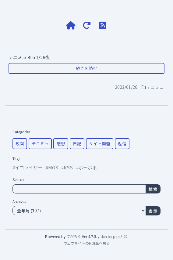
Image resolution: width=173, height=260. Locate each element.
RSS (68, 167)
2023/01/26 (126, 87)
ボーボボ (88, 167)
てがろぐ (73, 236)
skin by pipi (110, 236)
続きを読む (86, 68)
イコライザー (28, 167)
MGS (53, 167)
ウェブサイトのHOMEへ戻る (86, 243)
